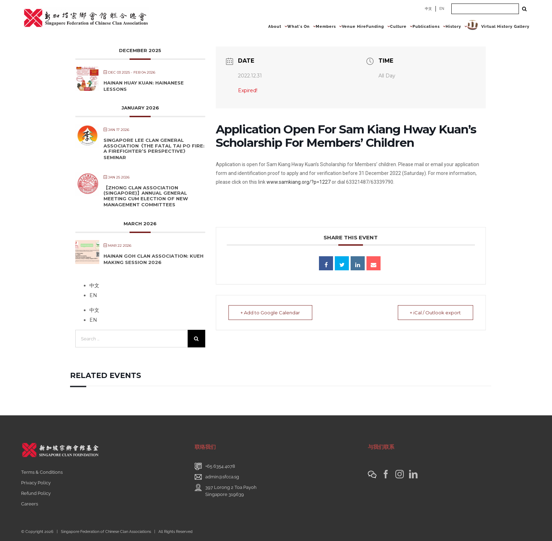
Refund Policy (36, 493)
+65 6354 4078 (220, 466)
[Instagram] (399, 474)
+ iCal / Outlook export (435, 312)
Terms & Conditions (42, 472)
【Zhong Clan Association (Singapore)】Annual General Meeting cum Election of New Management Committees (146, 196)
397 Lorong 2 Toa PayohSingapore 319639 (231, 491)
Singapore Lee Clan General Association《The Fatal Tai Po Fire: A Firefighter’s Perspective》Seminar (154, 148)
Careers (29, 504)
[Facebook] (386, 474)
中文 (428, 9)
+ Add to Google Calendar (270, 312)
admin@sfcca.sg (222, 476)
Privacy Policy (36, 482)
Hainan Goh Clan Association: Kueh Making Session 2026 (153, 259)
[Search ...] (485, 9)
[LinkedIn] (413, 474)
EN (441, 9)
